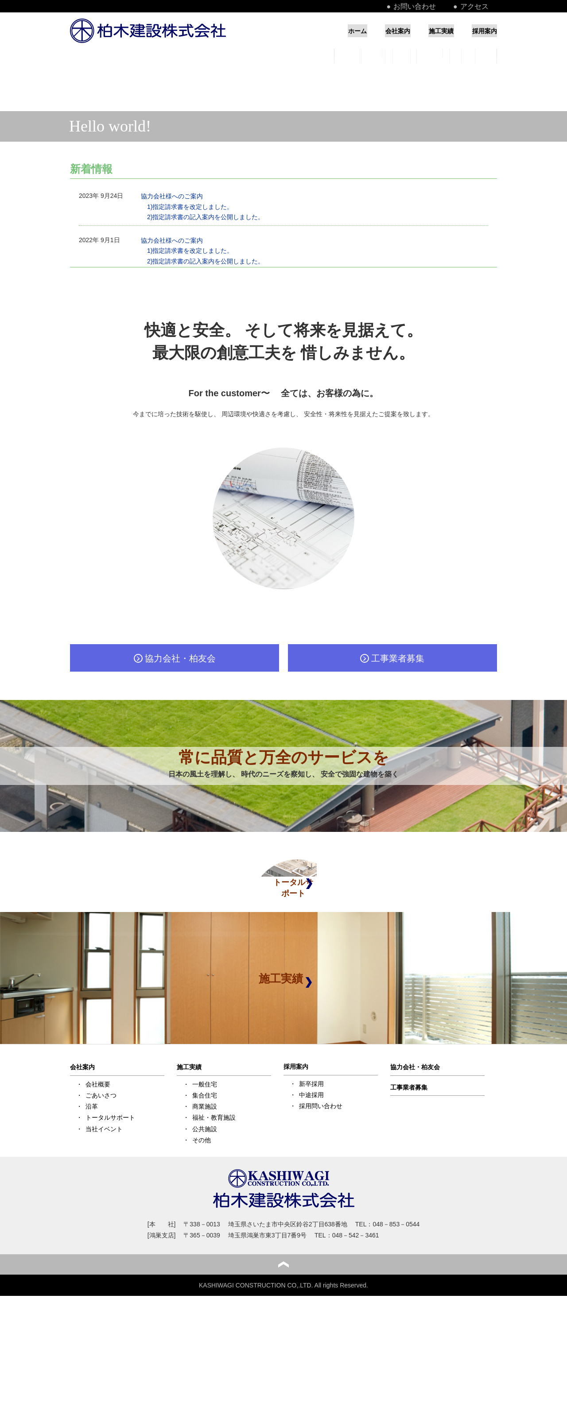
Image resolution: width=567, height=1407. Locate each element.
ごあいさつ (101, 1178)
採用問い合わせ (320, 1188)
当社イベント (104, 1211)
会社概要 (97, 1167)
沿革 (91, 1189)
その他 (201, 1222)
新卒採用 (311, 1166)
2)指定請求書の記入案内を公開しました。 (205, 216)
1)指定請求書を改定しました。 (190, 206)
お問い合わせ (439, 6)
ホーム (307, 31)
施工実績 (425, 31)
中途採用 (311, 1177)
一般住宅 (204, 1167)
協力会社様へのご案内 (172, 196)
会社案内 (364, 31)
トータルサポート (110, 1200)
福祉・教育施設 (214, 1200)
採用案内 (483, 31)
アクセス (484, 6)
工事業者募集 (408, 1170)
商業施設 (204, 1189)
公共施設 (204, 1211)
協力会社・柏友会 (415, 1149)
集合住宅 (204, 1178)
